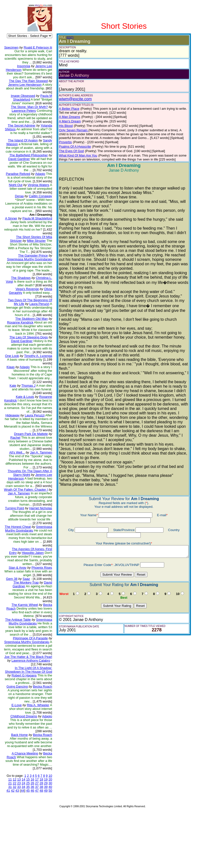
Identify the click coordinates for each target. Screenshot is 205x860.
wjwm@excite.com (71, 99)
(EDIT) (66, 37)
